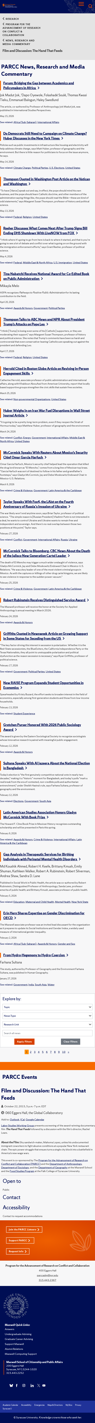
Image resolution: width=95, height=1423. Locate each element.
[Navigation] (81, 6)
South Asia (45, 801)
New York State (80, 901)
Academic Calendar (10, 1405)
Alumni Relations (14, 1349)
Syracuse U (7, 1408)
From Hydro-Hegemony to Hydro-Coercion (35, 955)
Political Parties (40, 167)
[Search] (90, 6)
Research (11, 19)
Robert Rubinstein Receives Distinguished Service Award (46, 600)
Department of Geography (53, 1167)
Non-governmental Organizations (31, 399)
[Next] (68, 1052)
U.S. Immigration (62, 262)
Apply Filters (24, 1041)
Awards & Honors (23, 308)
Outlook (14, 1119)
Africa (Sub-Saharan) (24, 122)
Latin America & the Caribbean (65, 490)
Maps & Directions (55, 1405)
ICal (22, 1119)
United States (72, 167)
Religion (27, 217)
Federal (17, 217)
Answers (9, 1329)
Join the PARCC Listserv (24, 1229)
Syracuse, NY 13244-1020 (21, 1369)
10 (63, 1052)
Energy (27, 437)
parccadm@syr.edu (47, 1275)
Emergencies (39, 1405)
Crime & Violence (23, 490)
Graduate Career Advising (19, 1339)
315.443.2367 (47, 1280)
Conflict (17, 437)
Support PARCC (19, 1240)
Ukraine (73, 539)
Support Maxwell (14, 1344)
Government (41, 308)
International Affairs (48, 122)
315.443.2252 (15, 1373)
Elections (18, 801)
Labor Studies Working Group (17, 1125)
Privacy (78, 1405)
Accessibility (26, 1405)
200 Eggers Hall (15, 1365)
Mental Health (63, 901)
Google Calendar (35, 1119)
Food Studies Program (22, 1171)
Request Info (18, 1251)
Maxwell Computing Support (21, 1354)
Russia (64, 539)
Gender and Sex (66, 943)
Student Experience (24, 713)
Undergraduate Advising (18, 1334)
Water (51, 984)
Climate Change (22, 167)
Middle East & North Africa (37, 262)
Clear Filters (71, 1041)
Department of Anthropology (66, 1164)
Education (18, 901)
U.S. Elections (56, 167)
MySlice (69, 1405)
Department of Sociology (15, 1167)
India (31, 984)
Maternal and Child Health (40, 901)
